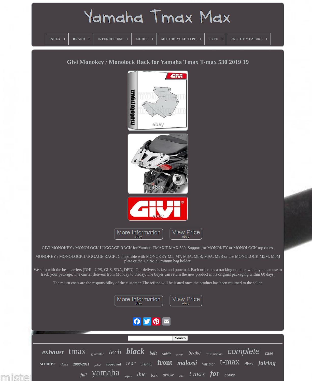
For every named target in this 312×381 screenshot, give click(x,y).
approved (113, 364)
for (214, 373)
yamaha (106, 372)
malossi (187, 362)
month (179, 354)
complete (244, 351)
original (146, 364)
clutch (64, 364)
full (83, 375)
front (165, 362)
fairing (267, 363)
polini (97, 365)
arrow (168, 374)
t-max (229, 361)
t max (197, 373)
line (141, 374)
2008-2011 (81, 364)
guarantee (97, 354)
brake (194, 353)
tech (115, 352)
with (181, 375)
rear (131, 363)
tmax (77, 351)
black (135, 351)
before (128, 376)
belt (153, 353)
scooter (47, 363)
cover (229, 374)
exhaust (53, 352)
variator (208, 364)
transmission (214, 354)
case (269, 353)
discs (249, 363)
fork (154, 375)
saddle (166, 354)
